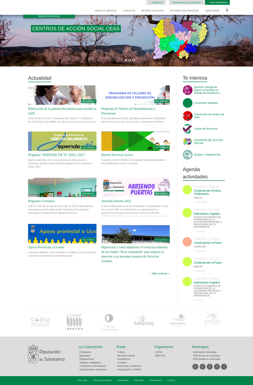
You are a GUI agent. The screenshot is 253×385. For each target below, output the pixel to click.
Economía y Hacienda (129, 365)
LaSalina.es (157, 2)
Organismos (163, 347)
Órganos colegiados (90, 362)
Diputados (85, 355)
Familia (198, 198)
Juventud (129, 10)
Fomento (122, 362)
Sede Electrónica (218, 2)
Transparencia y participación (187, 2)
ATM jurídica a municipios (207, 359)
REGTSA (160, 355)
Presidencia (123, 359)
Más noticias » (161, 273)
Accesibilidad (122, 380)
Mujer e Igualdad (153, 10)
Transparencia (155, 380)
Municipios (200, 347)
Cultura (121, 352)
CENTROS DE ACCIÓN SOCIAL (208, 142)
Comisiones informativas (93, 365)
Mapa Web (139, 380)
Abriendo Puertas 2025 (116, 201)
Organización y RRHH (129, 369)
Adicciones (212, 10)
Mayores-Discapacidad (184, 10)
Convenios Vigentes (206, 103)
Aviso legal (82, 380)
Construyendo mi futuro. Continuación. (207, 192)
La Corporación (91, 347)
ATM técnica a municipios (206, 355)
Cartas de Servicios (206, 128)
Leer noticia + (88, 101)
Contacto (171, 380)
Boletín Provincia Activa (117, 155)
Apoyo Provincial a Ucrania (46, 247)
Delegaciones (87, 359)
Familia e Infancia (106, 10)
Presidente (85, 352)
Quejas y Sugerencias (207, 154)
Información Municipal (205, 352)
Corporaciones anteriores (93, 369)
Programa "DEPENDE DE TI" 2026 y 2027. (56, 155)
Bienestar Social (126, 355)
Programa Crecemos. (41, 201)
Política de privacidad (102, 380)
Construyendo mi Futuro (208, 242)
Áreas (121, 347)
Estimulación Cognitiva (207, 213)
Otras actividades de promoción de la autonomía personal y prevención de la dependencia (208, 222)
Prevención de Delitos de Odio (209, 116)
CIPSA (158, 352)
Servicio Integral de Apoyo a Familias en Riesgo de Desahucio (207, 90)
